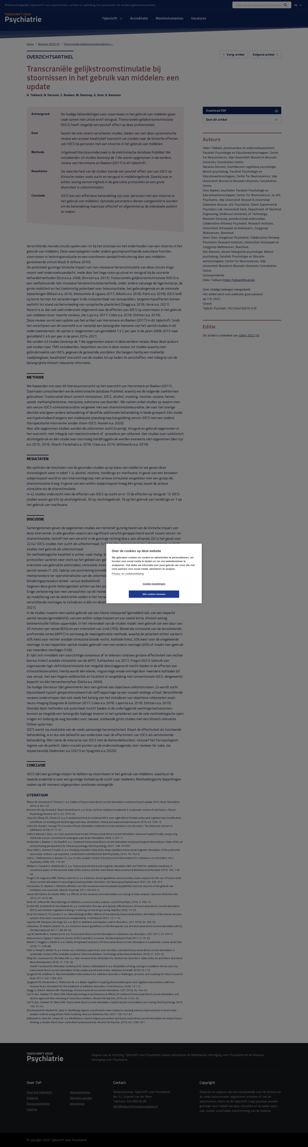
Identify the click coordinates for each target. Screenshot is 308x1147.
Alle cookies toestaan (177, 589)
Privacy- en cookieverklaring (128, 578)
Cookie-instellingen (130, 589)
